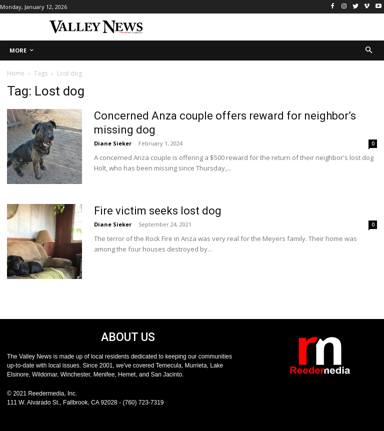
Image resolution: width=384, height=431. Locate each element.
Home (15, 73)
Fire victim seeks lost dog (158, 210)
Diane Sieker (113, 143)
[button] (369, 50)
